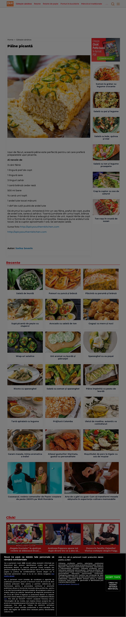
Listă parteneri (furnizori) (68, 584)
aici (5, 599)
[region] (63, 585)
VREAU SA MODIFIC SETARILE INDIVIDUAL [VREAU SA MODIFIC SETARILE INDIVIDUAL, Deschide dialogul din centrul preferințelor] (113, 586)
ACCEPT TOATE (113, 577)
